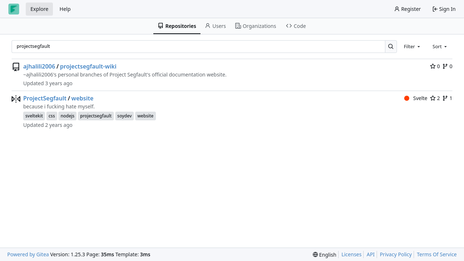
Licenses (351, 254)
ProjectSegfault (44, 98)
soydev (124, 116)
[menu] (324, 254)
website (82, 98)
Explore (39, 8)
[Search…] (391, 46)
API (370, 254)
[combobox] (412, 46)
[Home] (14, 9)
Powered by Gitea (28, 254)
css (52, 116)
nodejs (67, 116)
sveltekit (34, 116)
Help (65, 8)
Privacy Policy (396, 254)
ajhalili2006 (39, 66)
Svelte (415, 98)
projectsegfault (96, 116)
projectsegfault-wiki (88, 66)
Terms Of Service (437, 254)
